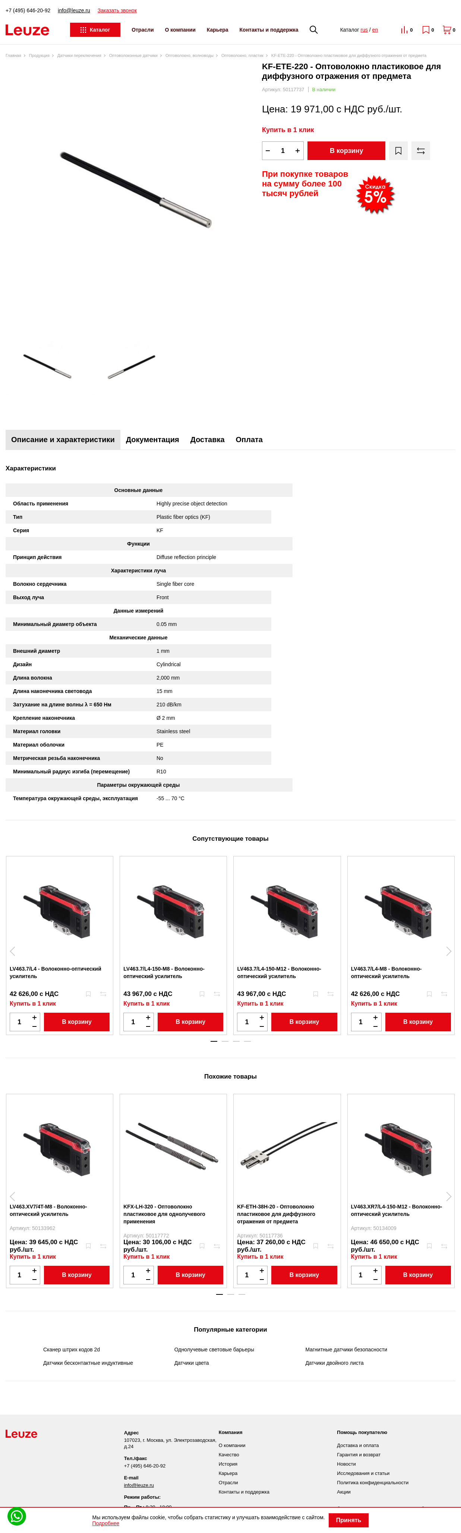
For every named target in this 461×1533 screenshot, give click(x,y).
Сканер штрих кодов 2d (71, 1349)
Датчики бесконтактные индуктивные (88, 1363)
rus (363, 30)
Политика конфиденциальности (372, 1482)
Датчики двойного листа (334, 1363)
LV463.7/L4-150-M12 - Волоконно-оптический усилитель (279, 972)
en (375, 30)
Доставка (207, 439)
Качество (229, 1454)
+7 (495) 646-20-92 (28, 10)
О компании (180, 30)
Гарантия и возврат (359, 1454)
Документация (152, 439)
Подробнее (106, 1523)
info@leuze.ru (74, 10)
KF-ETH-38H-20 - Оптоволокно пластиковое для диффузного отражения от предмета (276, 1214)
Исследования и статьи (363, 1473)
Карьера (217, 30)
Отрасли (143, 30)
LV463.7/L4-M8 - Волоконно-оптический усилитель (386, 972)
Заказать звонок (117, 10)
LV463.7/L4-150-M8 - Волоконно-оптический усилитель (164, 972)
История (228, 1464)
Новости (346, 1464)
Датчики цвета (191, 1363)
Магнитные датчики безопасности (346, 1349)
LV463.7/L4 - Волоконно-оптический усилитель (55, 972)
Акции (343, 1492)
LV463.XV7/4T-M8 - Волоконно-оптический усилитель (48, 1210)
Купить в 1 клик (288, 130)
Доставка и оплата (358, 1445)
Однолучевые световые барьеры (214, 1349)
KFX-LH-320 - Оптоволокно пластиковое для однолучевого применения (164, 1214)
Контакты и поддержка (269, 30)
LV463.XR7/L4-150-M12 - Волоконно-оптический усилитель (396, 1210)
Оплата (249, 439)
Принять (348, 1520)
